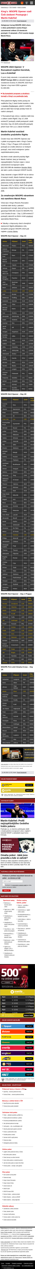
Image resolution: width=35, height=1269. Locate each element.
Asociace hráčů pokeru (9, 1214)
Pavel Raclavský (22, 21)
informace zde (4, 1249)
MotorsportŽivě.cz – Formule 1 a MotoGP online (9, 935)
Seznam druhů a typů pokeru (10, 1137)
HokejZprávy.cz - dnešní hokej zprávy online (9, 924)
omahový (29, 216)
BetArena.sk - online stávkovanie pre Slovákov (9, 942)
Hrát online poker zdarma (9, 1154)
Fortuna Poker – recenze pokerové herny (13, 1094)
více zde (21, 768)
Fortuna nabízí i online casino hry (11, 1217)
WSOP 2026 (6, 1188)
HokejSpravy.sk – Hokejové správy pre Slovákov (9, 955)
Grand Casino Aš (7, 1185)
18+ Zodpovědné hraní (27, 1265)
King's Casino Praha (8, 1183)
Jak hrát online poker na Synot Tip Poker (13, 1163)
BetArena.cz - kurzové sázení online (8, 904)
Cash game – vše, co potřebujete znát (12, 1126)
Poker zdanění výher (8, 1211)
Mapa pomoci (18, 1257)
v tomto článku (12, 231)
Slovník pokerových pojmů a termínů (12, 1129)
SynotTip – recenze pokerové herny (12, 1091)
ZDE (2, 191)
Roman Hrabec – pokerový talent (11, 1194)
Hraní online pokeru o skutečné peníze (13, 1160)
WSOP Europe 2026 (8, 1191)
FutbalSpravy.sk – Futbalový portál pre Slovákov (23, 935)
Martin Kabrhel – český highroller (11, 1199)
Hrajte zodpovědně (4, 764)
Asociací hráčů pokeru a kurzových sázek (22, 1238)
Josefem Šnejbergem (10, 106)
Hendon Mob (26, 167)
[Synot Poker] (14, 987)
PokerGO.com (7, 62)
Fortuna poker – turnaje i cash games (12, 1165)
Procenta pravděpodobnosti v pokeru (12, 1120)
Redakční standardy (17, 1263)
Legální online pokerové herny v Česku (13, 1151)
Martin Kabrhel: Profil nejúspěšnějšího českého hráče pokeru (15, 823)
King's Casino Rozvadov (9, 1180)
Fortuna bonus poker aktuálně (10, 1106)
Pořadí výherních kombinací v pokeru (12, 1117)
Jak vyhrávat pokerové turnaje (10, 1123)
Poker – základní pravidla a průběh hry (13, 1115)
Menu (31, 3)
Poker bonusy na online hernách (11, 1157)
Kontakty (8, 1263)
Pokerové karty (7, 1177)
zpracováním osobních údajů (19, 885)
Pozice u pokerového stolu (10, 1131)
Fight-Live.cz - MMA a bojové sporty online (9, 911)
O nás (2, 1263)
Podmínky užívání (28, 1263)
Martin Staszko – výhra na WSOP (11, 1197)
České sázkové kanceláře (9, 1219)
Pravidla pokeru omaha (9, 1134)
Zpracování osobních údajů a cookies (11, 1265)
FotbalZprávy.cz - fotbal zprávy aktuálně (8, 917)
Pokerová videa (7, 1140)
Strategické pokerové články (10, 1143)
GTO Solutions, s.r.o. (9, 1268)
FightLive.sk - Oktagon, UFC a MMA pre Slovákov (9, 948)
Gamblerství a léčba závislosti (10, 1208)
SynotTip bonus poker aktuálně (11, 1103)
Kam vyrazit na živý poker (9, 1174)
